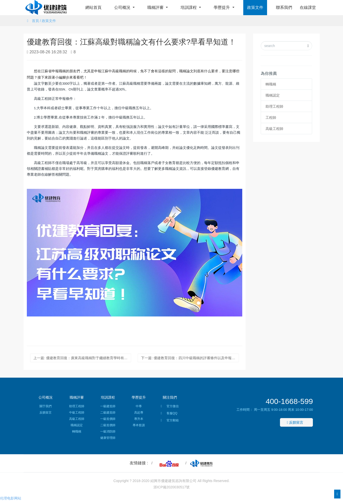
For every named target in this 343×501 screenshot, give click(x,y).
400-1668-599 (289, 401)
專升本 (138, 419)
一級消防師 (107, 431)
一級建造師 (107, 406)
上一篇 (82, 358)
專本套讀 (139, 425)
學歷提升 (222, 7)
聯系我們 (284, 7)
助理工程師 (274, 106)
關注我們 (170, 397)
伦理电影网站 (10, 498)
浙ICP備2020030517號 (171, 487)
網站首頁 (93, 7)
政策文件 (255, 7)
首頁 (35, 21)
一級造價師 (107, 419)
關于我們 (45, 406)
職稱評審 (156, 7)
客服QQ (169, 414)
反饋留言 (45, 412)
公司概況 (122, 7)
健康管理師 (107, 438)
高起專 (138, 412)
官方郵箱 (170, 421)
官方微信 (170, 406)
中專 (139, 406)
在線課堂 (308, 7)
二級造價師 (107, 425)
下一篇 (190, 358)
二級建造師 (107, 412)
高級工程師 (274, 129)
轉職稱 (271, 84)
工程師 (271, 118)
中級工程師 (76, 412)
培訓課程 (189, 7)
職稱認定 (273, 95)
